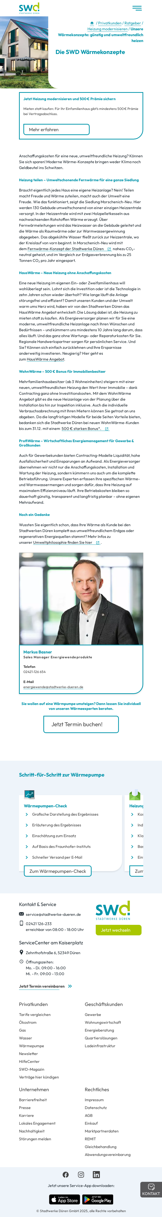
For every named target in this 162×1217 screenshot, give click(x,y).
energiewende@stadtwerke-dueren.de (53, 687)
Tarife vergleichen (35, 1014)
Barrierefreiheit (33, 1099)
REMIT (90, 1138)
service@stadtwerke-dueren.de (50, 914)
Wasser (25, 1038)
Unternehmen (34, 1089)
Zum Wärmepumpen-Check (57, 871)
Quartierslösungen (101, 1038)
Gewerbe (93, 1014)
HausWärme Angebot (45, 359)
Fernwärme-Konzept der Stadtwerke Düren (66, 248)
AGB (89, 1115)
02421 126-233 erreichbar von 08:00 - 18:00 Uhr (51, 926)
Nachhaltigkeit (32, 1131)
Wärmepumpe (31, 1045)
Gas (22, 1030)
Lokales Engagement (37, 1123)
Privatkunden (110, 23)
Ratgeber (132, 23)
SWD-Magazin (31, 1069)
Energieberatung (99, 1030)
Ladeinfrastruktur (100, 1045)
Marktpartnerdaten (102, 1131)
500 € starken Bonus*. (81, 428)
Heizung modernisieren (107, 28)
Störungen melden (35, 1138)
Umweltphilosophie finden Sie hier (62, 542)
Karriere (26, 1115)
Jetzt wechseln (115, 930)
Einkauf (91, 1123)
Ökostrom (28, 1022)
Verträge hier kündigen (39, 1077)
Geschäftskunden (104, 1004)
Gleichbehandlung (100, 1146)
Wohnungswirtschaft (103, 1022)
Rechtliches (97, 1089)
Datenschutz (96, 1107)
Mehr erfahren (44, 129)
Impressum (94, 1099)
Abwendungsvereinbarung (108, 1154)
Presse (25, 1107)
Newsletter (28, 1053)
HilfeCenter (29, 1061)
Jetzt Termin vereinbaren (42, 986)
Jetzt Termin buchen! (77, 724)
